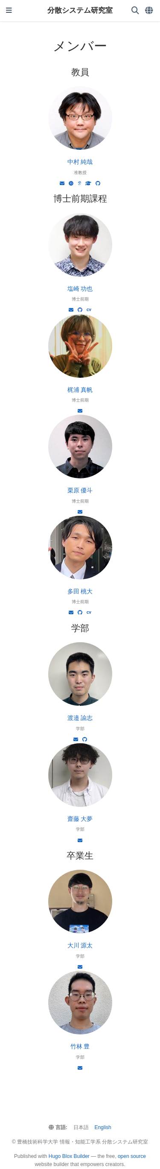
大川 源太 (80, 945)
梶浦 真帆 (80, 389)
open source (132, 1156)
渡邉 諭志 (80, 717)
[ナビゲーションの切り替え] (9, 11)
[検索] (135, 11)
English (102, 1127)
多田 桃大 (80, 591)
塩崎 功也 (80, 288)
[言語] (149, 11)
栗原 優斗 (80, 490)
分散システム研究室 (80, 10)
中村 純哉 (80, 161)
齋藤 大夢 (80, 818)
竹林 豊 (80, 1046)
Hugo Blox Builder (69, 1156)
